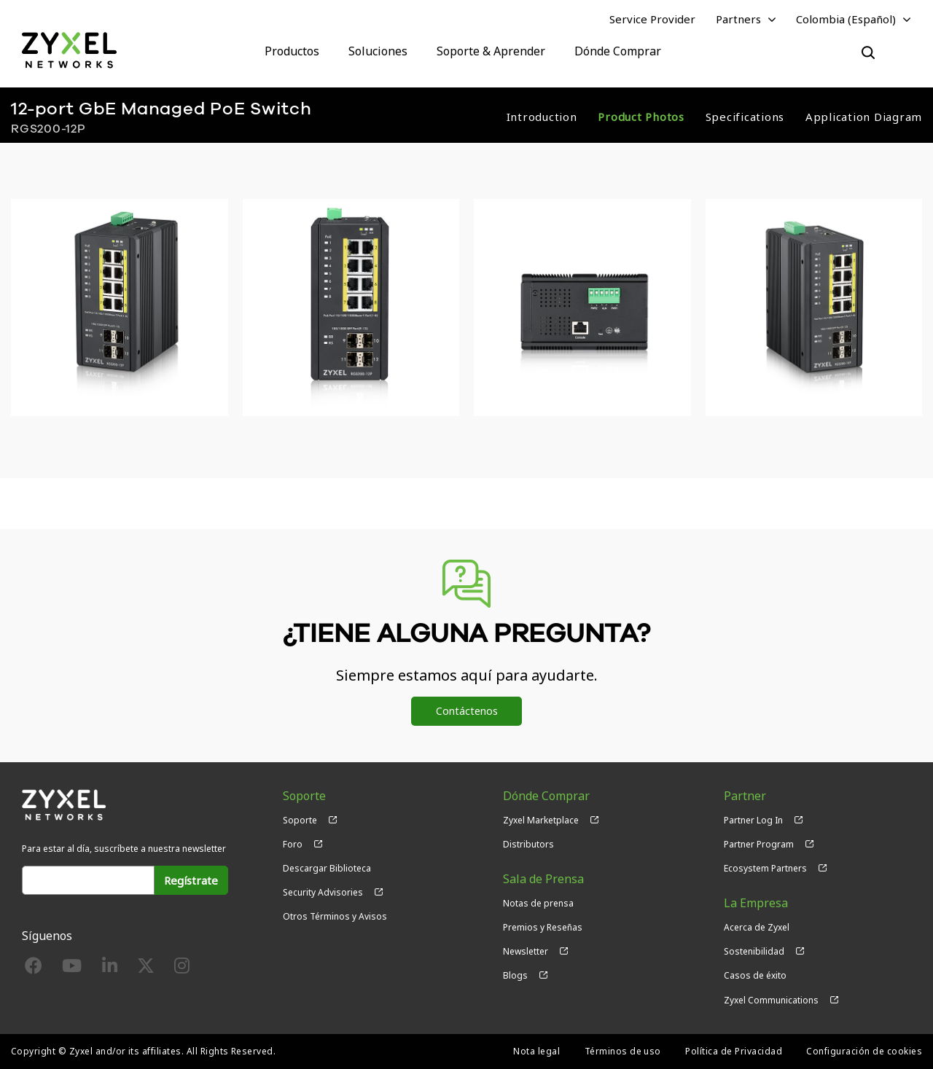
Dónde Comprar (617, 51)
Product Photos (641, 116)
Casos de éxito (755, 975)
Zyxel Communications (771, 1000)
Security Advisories (323, 892)
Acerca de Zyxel (756, 927)
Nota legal (536, 1051)
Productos (292, 51)
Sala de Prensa (543, 879)
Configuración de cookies (864, 1051)
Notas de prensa (538, 903)
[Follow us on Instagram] (182, 969)
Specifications (745, 116)
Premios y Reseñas (542, 927)
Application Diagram (863, 116)
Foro (292, 844)
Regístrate (191, 880)
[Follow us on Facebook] (33, 969)
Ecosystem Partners (765, 868)
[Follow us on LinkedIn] (109, 969)
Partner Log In (753, 820)
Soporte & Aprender (491, 51)
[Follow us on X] (146, 969)
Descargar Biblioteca (327, 868)
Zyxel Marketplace (541, 820)
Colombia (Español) (846, 19)
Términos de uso (623, 1051)
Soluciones (377, 51)
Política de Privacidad (733, 1051)
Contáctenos (467, 711)
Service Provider (652, 19)
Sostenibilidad (754, 951)
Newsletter (525, 951)
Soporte (300, 820)
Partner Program (759, 844)
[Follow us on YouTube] (72, 969)
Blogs (515, 975)
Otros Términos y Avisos (335, 916)
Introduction (542, 116)
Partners (738, 19)
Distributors (528, 844)
